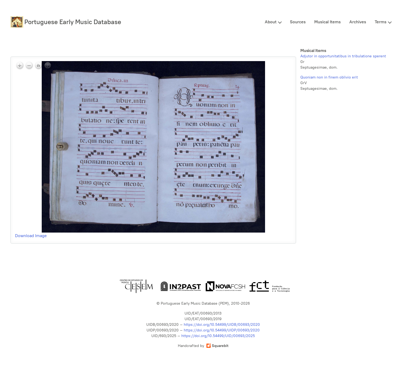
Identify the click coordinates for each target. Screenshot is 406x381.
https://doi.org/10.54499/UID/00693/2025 (218, 336)
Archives (357, 21)
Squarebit (217, 345)
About (271, 21)
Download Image (31, 235)
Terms (380, 21)
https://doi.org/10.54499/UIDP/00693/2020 (222, 330)
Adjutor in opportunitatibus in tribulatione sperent (343, 56)
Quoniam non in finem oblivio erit (329, 77)
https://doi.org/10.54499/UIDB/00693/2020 (222, 324)
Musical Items (327, 21)
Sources (298, 21)
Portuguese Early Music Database (72, 22)
